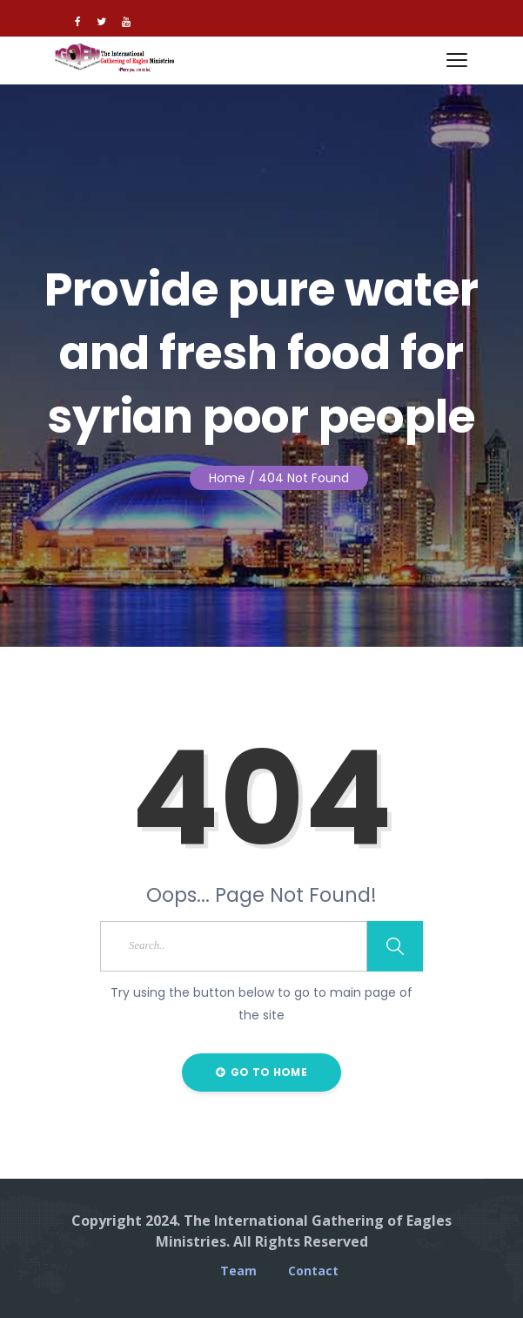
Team (238, 1271)
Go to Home (261, 1072)
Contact (313, 1271)
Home (227, 478)
